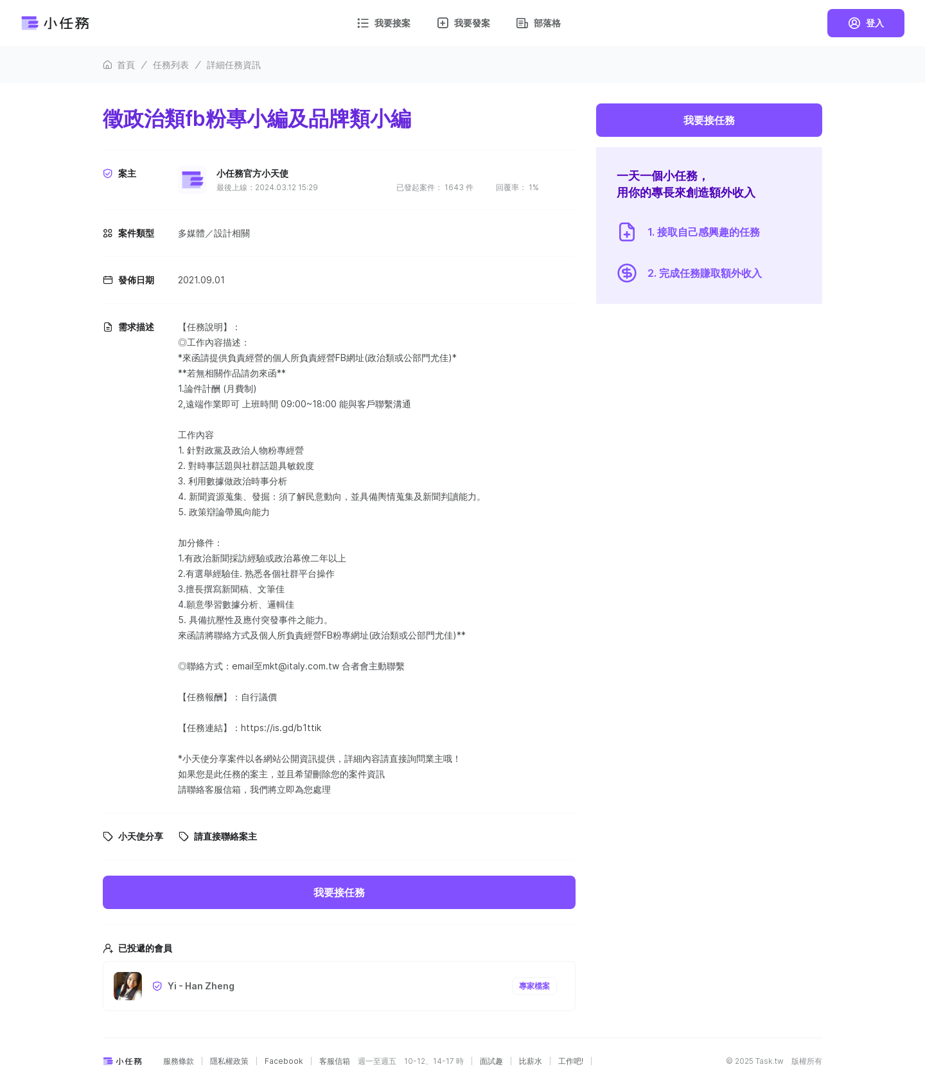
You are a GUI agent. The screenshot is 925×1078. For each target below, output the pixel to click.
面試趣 (491, 1061)
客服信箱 (334, 1061)
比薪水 (530, 1061)
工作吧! (570, 1061)
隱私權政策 (229, 1061)
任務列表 (171, 64)
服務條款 (178, 1061)
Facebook (284, 1061)
